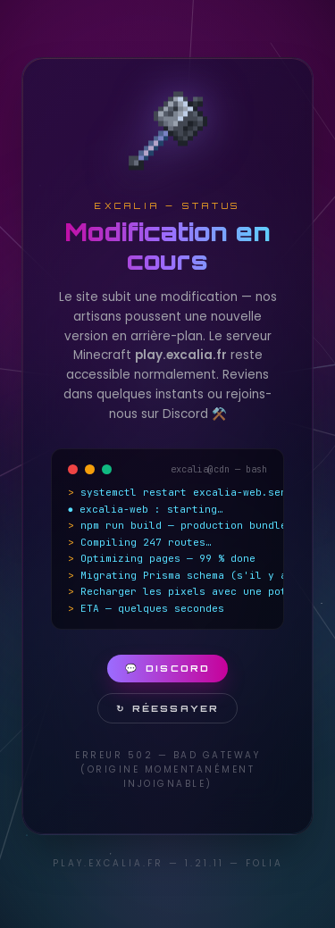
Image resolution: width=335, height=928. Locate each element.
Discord (167, 668)
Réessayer (167, 708)
